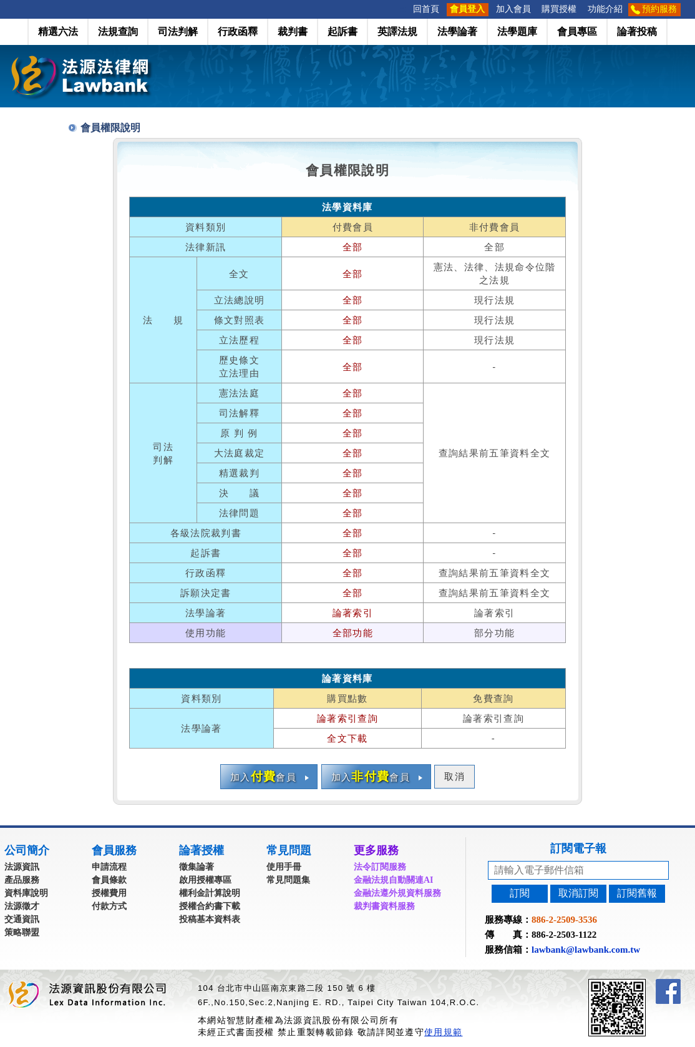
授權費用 (109, 893)
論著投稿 (637, 31)
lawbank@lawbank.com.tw (586, 950)
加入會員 (513, 9)
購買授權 (559, 9)
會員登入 (467, 9)
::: (403, 9)
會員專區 (577, 31)
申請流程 (109, 867)
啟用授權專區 (205, 880)
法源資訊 (21, 867)
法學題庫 (517, 31)
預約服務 (659, 9)
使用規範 (443, 1032)
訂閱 (520, 893)
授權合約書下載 (209, 906)
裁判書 (293, 31)
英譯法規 (397, 31)
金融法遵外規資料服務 (397, 893)
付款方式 (109, 906)
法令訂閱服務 (380, 867)
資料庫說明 (26, 893)
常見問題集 (288, 880)
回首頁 (426, 9)
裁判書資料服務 (384, 906)
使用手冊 (283, 867)
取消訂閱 (578, 893)
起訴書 (342, 31)
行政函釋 (238, 31)
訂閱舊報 (637, 893)
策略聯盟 (21, 932)
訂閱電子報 (578, 848)
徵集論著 (196, 867)
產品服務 (21, 880)
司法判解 (178, 31)
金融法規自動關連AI (394, 880)
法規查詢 (118, 31)
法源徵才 (21, 906)
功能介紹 (605, 9)
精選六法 (58, 31)
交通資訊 (21, 919)
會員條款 (109, 880)
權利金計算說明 (209, 893)
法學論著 (457, 31)
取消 (454, 777)
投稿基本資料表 (209, 919)
